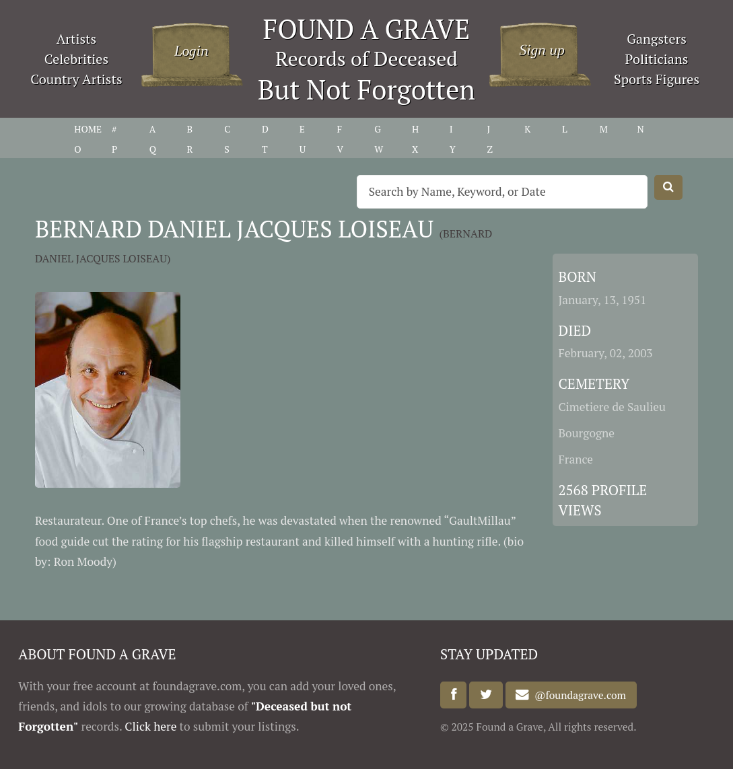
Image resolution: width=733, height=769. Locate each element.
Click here (150, 726)
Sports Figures (656, 79)
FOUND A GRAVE (366, 28)
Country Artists (76, 79)
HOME (88, 128)
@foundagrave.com (577, 695)
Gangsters (657, 39)
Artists (77, 39)
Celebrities (76, 59)
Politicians (657, 59)
